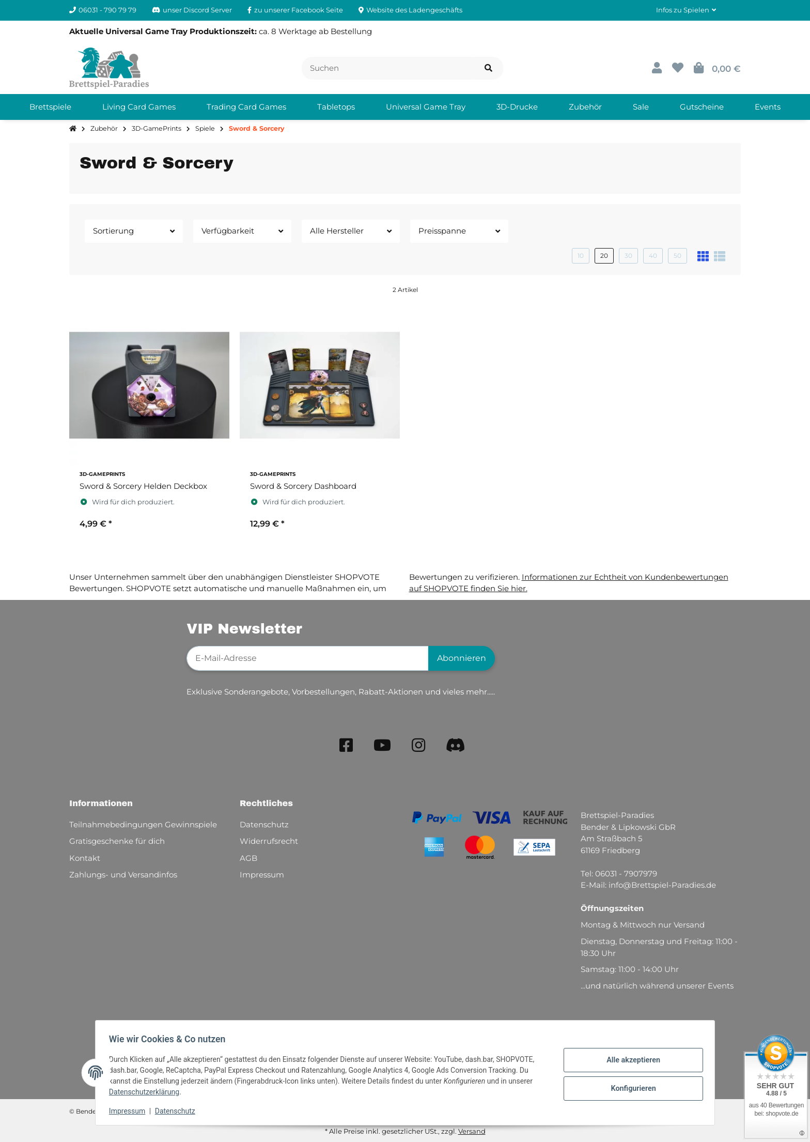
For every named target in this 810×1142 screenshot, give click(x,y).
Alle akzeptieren (630, 1061)
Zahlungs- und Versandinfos (123, 874)
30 (628, 255)
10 (581, 255)
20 (604, 255)
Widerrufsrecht (269, 841)
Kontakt (84, 858)
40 (653, 255)
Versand (472, 1131)
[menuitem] (50, 107)
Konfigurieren (630, 1088)
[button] (686, 10)
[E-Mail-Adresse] (307, 658)
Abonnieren (461, 658)
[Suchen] (388, 68)
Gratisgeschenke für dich (117, 841)
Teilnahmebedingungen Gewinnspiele (143, 824)
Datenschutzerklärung (147, 1092)
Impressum (130, 1111)
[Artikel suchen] (488, 68)
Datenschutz (178, 1111)
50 (677, 255)
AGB (248, 858)
